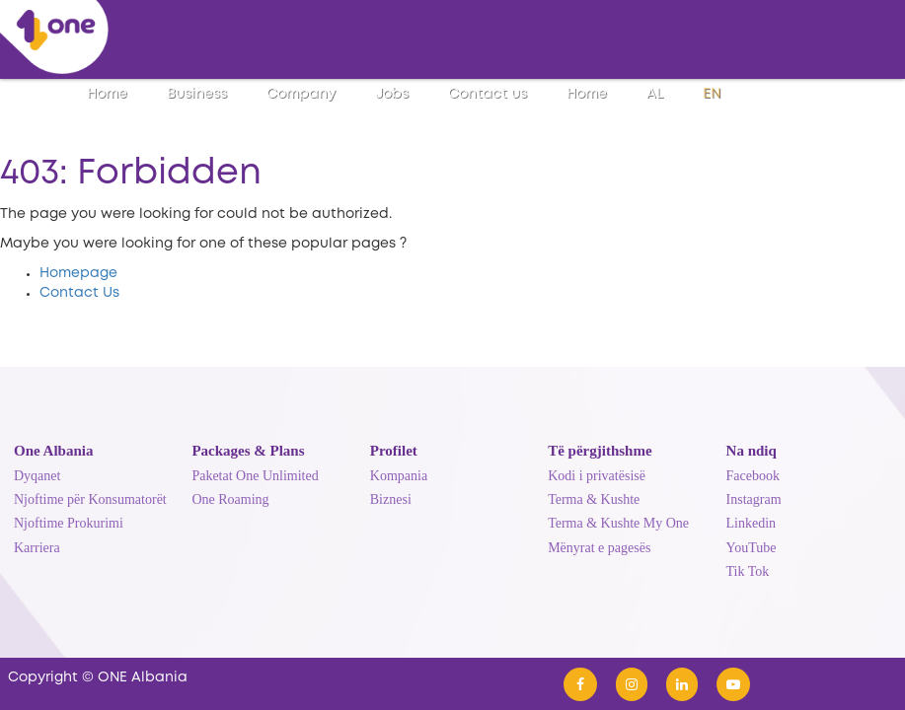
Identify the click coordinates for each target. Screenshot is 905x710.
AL (654, 94)
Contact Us (79, 293)
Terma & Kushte (594, 499)
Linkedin (751, 523)
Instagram (754, 499)
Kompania (398, 475)
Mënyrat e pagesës (599, 547)
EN (711, 94)
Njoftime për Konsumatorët (90, 499)
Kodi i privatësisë (596, 475)
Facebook (753, 475)
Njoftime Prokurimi (68, 523)
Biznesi (391, 499)
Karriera (37, 547)
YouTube (751, 547)
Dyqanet (37, 475)
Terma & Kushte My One (618, 523)
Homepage (78, 273)
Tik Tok (748, 571)
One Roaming (229, 499)
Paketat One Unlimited (254, 475)
